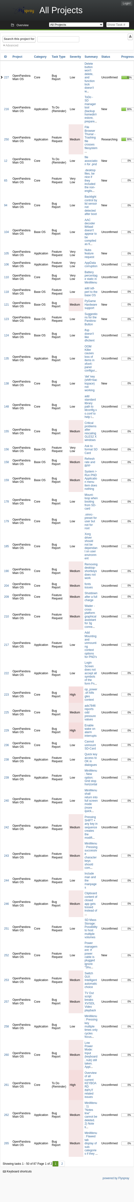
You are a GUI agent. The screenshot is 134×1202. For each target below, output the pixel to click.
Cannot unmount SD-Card (90, 745)
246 (6, 904)
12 (5, 161)
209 (6, 596)
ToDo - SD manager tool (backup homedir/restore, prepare (91, 109)
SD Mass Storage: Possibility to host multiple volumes (91, 928)
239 (6, 777)
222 (6, 673)
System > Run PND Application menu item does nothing (91, 480)
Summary (91, 56)
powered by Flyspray (116, 1178)
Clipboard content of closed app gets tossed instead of (91, 902)
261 (6, 1085)
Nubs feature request (89, 253)
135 (6, 358)
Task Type (58, 56)
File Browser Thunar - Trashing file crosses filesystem (91, 138)
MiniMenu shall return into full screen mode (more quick (91, 801)
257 (6, 1001)
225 (6, 712)
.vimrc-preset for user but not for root (91, 521)
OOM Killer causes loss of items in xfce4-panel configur (90, 358)
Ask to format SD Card (91, 449)
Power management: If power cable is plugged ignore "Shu (91, 955)
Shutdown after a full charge (91, 597)
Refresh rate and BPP (90, 462)
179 (6, 521)
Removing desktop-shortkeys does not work (91, 571)
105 (6, 253)
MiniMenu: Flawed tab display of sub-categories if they (91, 1143)
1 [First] (55, 1163)
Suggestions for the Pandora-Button (91, 319)
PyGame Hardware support (91, 304)
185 (6, 546)
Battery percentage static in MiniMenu (91, 277)
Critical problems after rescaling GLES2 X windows (91, 431)
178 (6, 501)
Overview (23, 25)
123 (6, 319)
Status (105, 56)
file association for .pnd (91, 161)
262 (6, 1115)
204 (6, 585)
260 (6, 1055)
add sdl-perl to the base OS (91, 292)
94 (5, 205)
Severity (75, 56)
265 (6, 1143)
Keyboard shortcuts (17, 1171)
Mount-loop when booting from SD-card (91, 501)
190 (6, 571)
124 (6, 335)
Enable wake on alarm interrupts (91, 730)
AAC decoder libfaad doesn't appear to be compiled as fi (91, 232)
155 (6, 431)
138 (6, 383)
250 (6, 139)
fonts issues (89, 585)
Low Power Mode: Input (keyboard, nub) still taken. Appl (91, 1055)
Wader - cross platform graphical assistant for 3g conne (90, 616)
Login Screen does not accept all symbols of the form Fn (91, 673)
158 (6, 462)
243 (6, 855)
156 (6, 449)
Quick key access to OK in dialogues (91, 759)
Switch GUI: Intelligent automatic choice (91, 980)
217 (6, 645)
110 (6, 277)
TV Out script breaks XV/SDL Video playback (90, 1001)
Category (40, 56)
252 (6, 955)
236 (6, 745)
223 (6, 694)
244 (6, 880)
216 (6, 109)
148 (6, 406)
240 (6, 800)
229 (6, 730)
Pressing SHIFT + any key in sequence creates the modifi (91, 827)
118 (6, 292)
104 (6, 232)
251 (6, 928)
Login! (127, 3)
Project (17, 56)
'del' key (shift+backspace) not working (91, 383)
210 (6, 616)
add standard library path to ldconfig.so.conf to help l (91, 407)
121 (6, 304)
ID (5, 56)
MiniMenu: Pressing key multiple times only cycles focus (91, 1026)
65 (5, 180)
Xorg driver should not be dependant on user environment (91, 546)
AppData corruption (91, 264)
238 (6, 759)
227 (6, 77)
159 (6, 480)
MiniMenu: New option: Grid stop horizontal (91, 777)
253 (6, 980)
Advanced (12, 45)
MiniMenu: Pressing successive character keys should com (91, 855)
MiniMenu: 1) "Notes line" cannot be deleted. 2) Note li (91, 1115)
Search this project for (19, 39)
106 (6, 264)
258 (6, 1026)
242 (6, 827)
